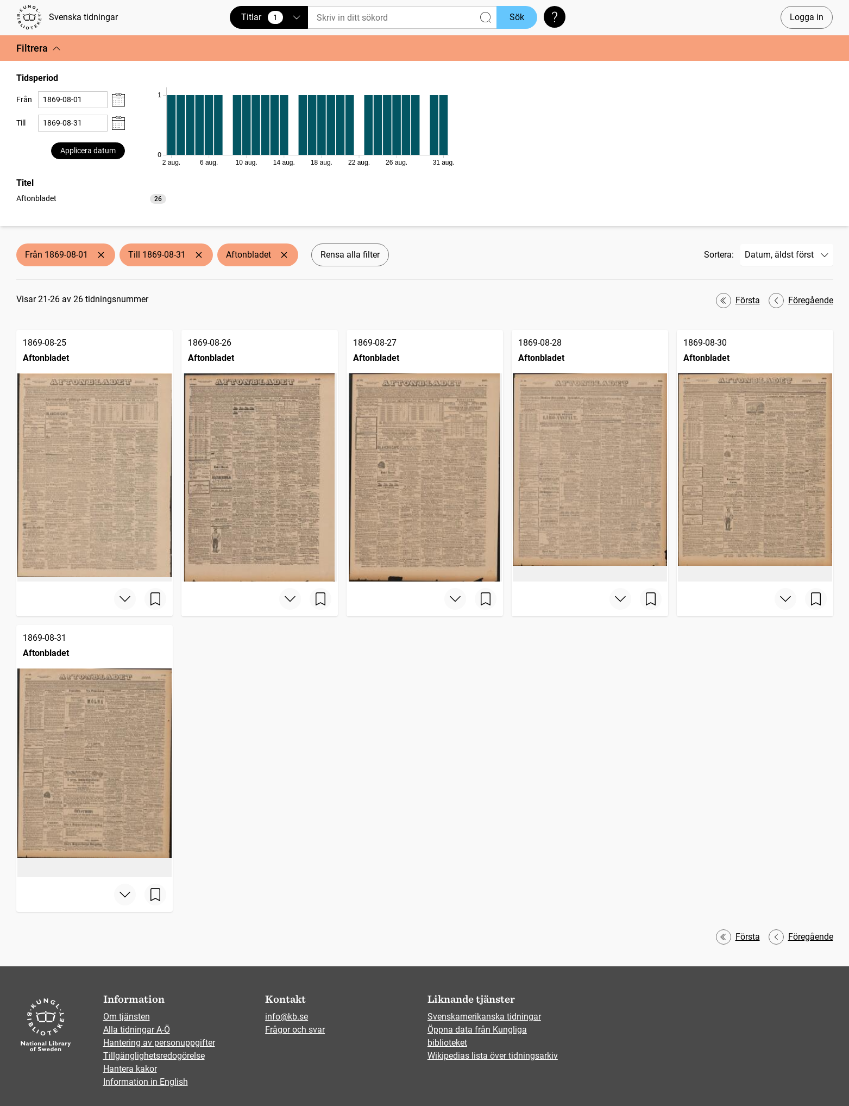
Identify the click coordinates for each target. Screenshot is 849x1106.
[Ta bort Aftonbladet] (284, 255)
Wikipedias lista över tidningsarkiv (492, 1056)
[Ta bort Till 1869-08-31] (198, 255)
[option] (91, 198)
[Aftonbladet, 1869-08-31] (94, 751)
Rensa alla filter (350, 254)
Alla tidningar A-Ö (136, 1029)
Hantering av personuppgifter (159, 1043)
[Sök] (402, 18)
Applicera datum (88, 150)
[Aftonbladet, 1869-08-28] (590, 456)
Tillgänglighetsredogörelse (154, 1056)
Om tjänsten (126, 1016)
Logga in (806, 17)
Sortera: (719, 254)
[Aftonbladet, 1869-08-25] (94, 456)
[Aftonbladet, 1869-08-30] (755, 456)
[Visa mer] (125, 599)
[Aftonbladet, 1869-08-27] (425, 456)
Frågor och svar (295, 1029)
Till (21, 122)
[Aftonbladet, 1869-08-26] (259, 456)
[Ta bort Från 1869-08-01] (101, 255)
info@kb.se (286, 1016)
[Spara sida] (155, 599)
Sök (517, 17)
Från (24, 99)
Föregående (801, 300)
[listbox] (91, 198)
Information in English (145, 1082)
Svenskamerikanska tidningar (484, 1016)
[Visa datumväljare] (118, 100)
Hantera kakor (130, 1069)
